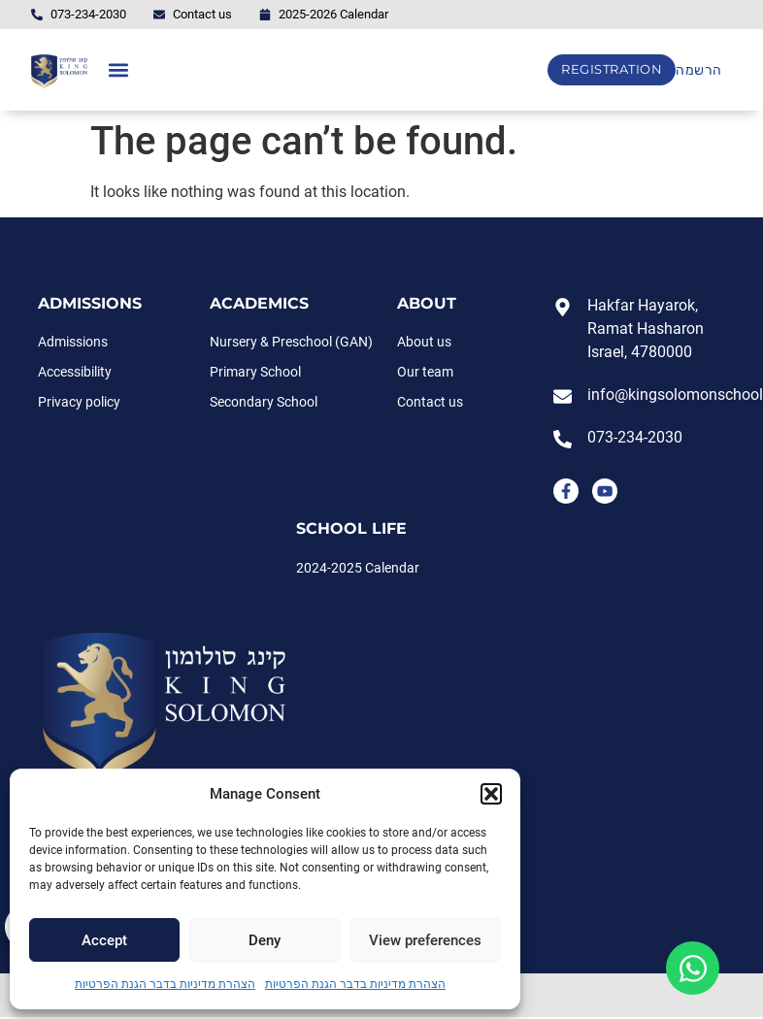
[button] (491, 794)
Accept (104, 940)
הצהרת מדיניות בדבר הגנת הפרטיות (165, 984)
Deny (265, 940)
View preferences (425, 940)
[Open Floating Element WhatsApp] (692, 968)
